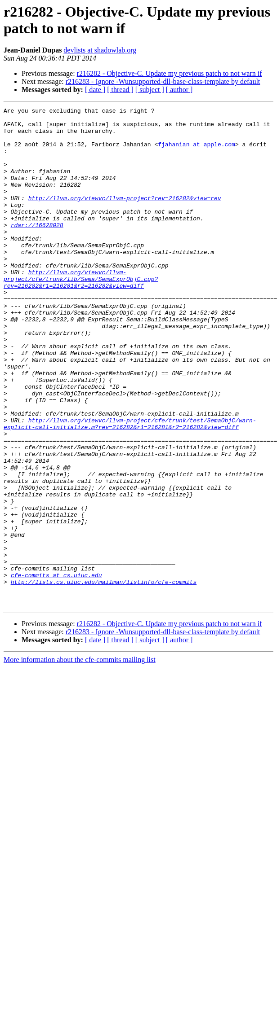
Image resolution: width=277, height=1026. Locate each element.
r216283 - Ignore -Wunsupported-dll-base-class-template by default (163, 81)
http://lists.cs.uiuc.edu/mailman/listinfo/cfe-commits (104, 677)
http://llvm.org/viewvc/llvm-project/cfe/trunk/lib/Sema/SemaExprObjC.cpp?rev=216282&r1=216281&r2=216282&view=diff (81, 314)
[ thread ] (120, 89)
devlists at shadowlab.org (99, 50)
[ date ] (95, 89)
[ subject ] (149, 89)
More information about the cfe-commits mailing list (80, 759)
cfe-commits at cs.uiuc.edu (56, 669)
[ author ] (179, 89)
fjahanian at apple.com (196, 152)
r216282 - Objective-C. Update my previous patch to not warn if (169, 73)
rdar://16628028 (37, 249)
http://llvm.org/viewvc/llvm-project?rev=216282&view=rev (124, 217)
